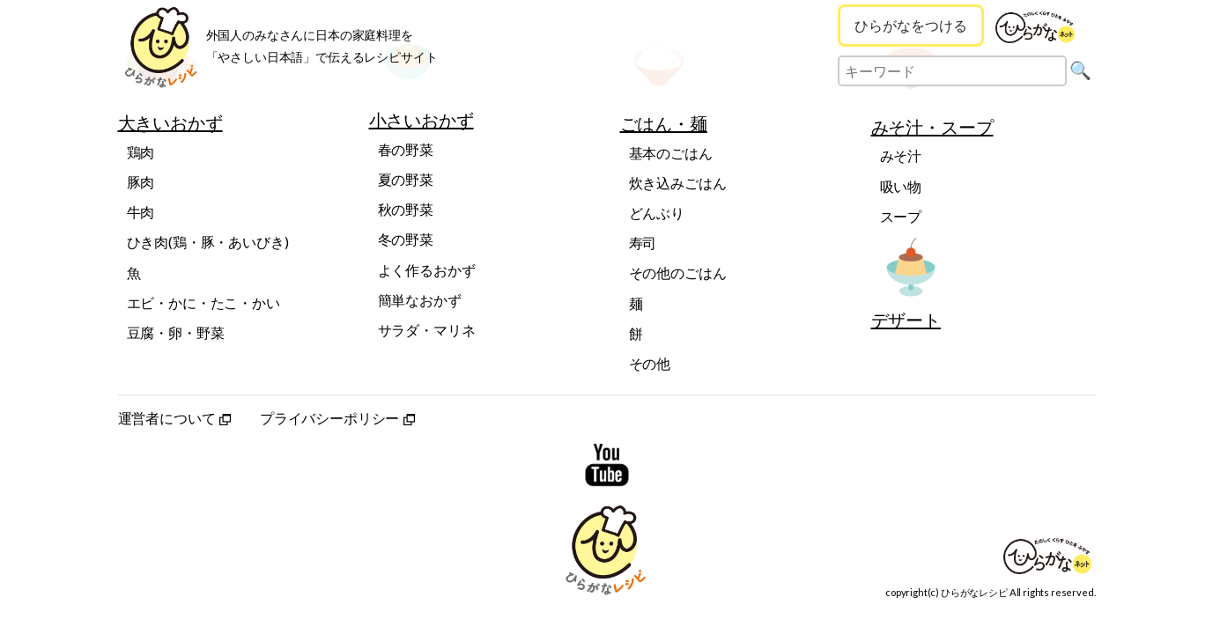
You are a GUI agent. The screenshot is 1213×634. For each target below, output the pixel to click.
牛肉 (141, 211)
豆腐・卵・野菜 (176, 332)
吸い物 (901, 186)
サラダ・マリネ (427, 329)
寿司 (643, 242)
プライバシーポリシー (337, 417)
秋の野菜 (405, 209)
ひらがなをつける (910, 25)
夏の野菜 (405, 179)
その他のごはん (678, 272)
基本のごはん (671, 152)
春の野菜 (405, 149)
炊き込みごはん (678, 182)
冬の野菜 (405, 239)
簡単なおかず (420, 299)
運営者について (175, 417)
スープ (901, 216)
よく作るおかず (427, 270)
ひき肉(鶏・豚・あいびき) (208, 241)
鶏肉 (141, 152)
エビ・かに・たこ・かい (203, 302)
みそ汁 (901, 155)
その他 (650, 363)
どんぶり (656, 212)
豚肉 (141, 181)
